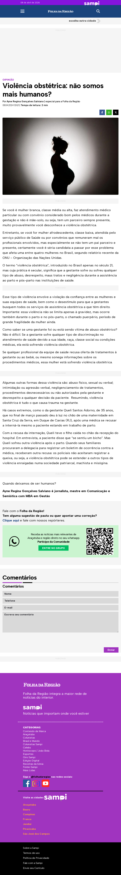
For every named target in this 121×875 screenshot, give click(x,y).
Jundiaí (27, 824)
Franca (27, 819)
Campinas (29, 814)
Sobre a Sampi (31, 847)
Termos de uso (31, 852)
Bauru (26, 809)
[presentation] (94, 640)
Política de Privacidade (36, 857)
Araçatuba (29, 804)
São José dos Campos (36, 833)
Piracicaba (29, 828)
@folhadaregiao (41, 776)
